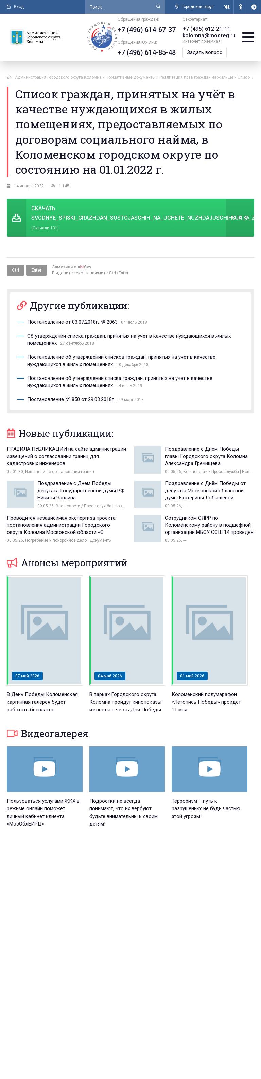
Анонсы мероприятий (67, 562)
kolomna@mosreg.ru (209, 35)
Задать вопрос (204, 52)
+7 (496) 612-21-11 (206, 29)
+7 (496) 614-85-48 (147, 52)
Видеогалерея (47, 733)
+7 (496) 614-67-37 (147, 30)
